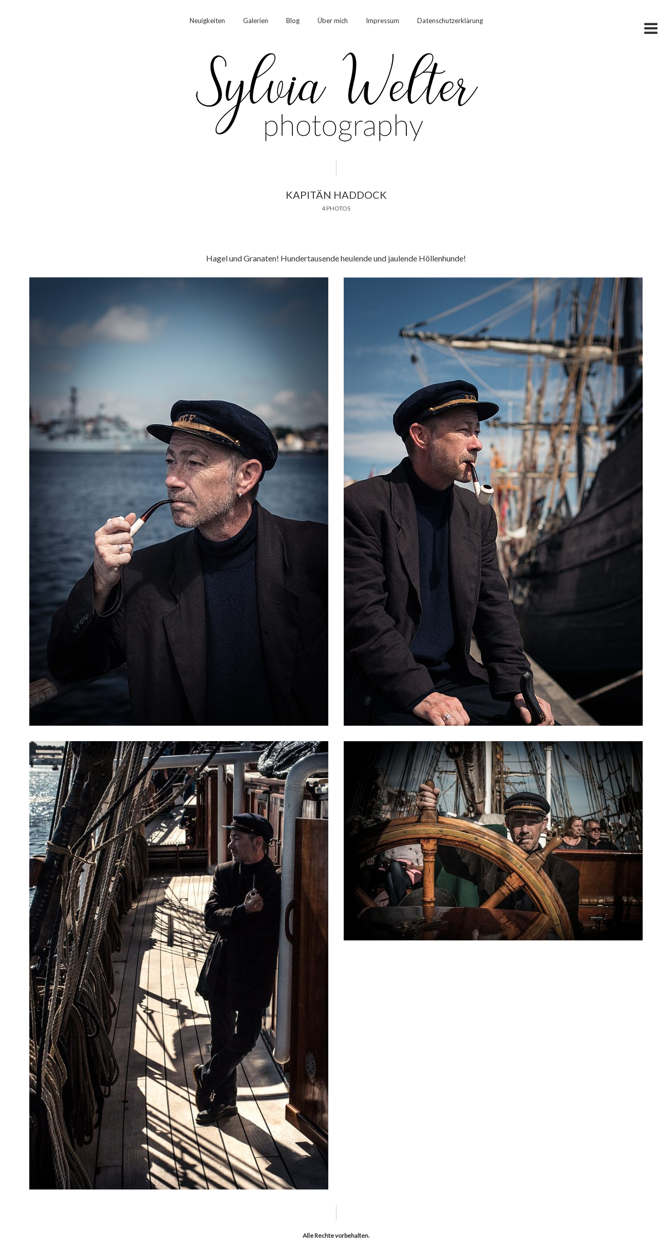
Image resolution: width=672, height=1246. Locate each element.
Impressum (382, 20)
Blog (293, 20)
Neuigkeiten (207, 20)
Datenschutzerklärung (450, 20)
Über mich (333, 20)
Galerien (255, 20)
